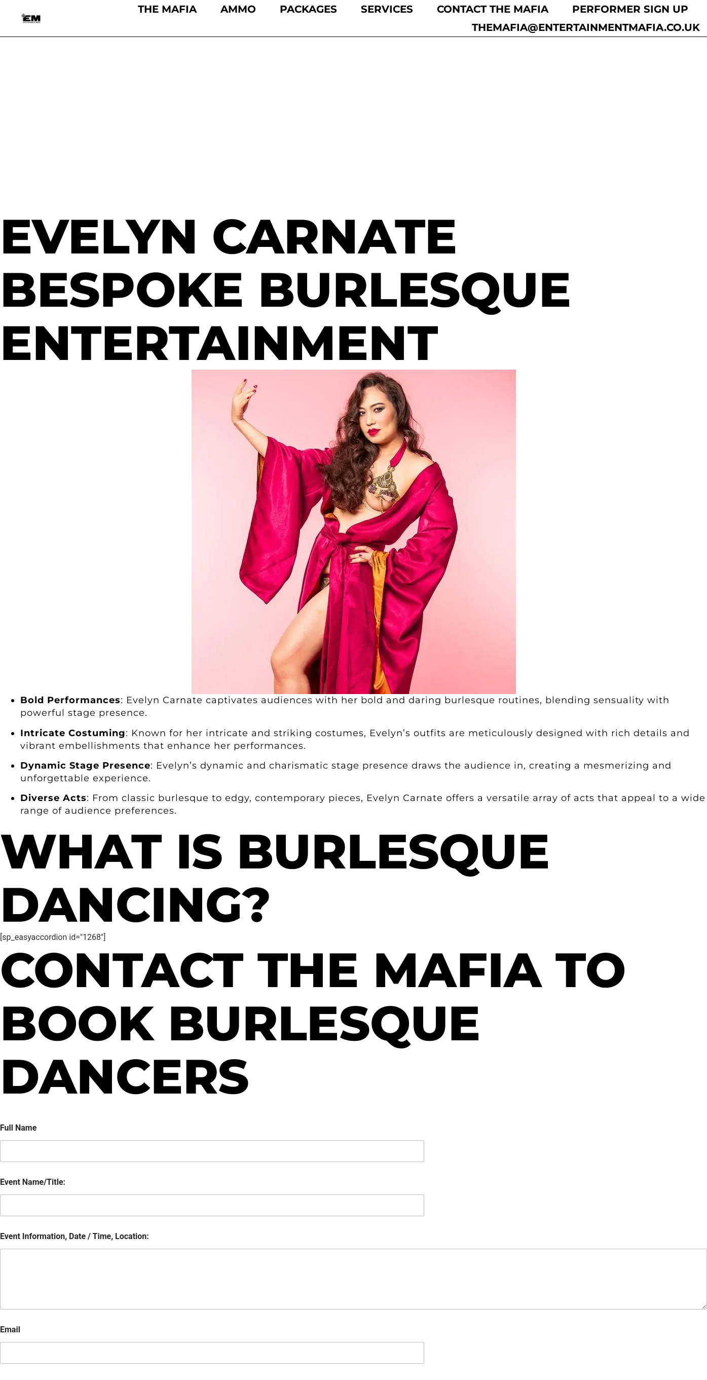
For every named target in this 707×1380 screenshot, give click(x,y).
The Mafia (167, 9)
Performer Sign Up (630, 9)
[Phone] (212, 1235)
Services (387, 9)
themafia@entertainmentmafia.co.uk (586, 27)
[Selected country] (7, 1235)
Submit (21, 1268)
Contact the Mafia (492, 9)
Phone (11, 1211)
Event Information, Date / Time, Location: (74, 1064)
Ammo (238, 9)
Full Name (18, 955)
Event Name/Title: (32, 1009)
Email (10, 1157)
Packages (308, 9)
